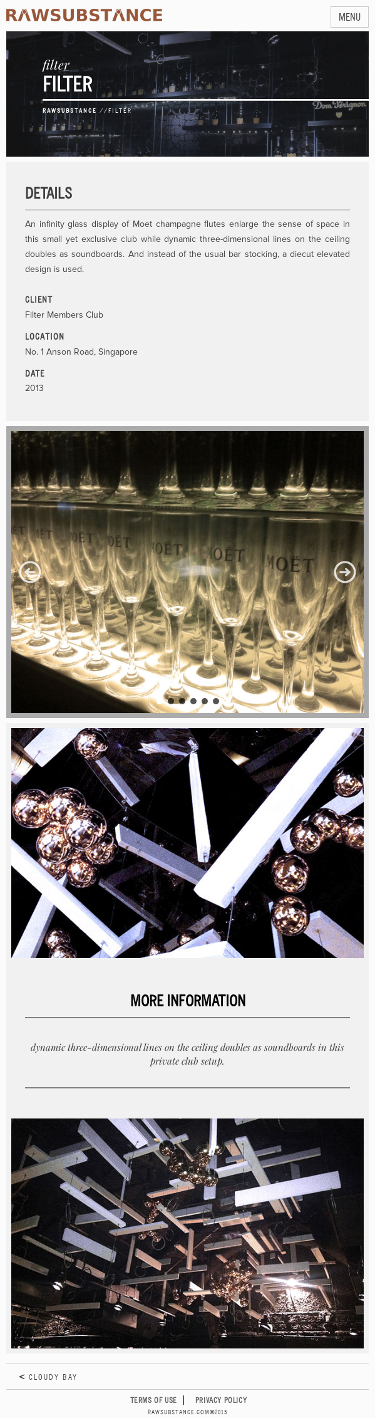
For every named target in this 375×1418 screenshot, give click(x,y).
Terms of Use (153, 1400)
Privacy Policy (221, 1400)
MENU (350, 17)
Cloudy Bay (53, 1377)
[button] (30, 572)
